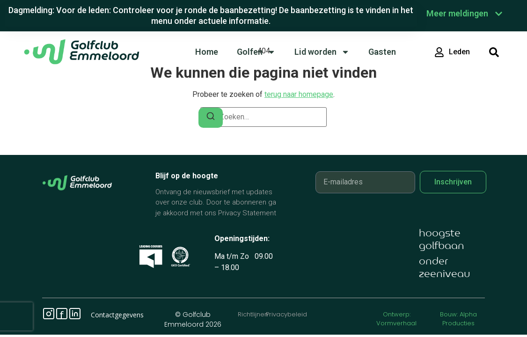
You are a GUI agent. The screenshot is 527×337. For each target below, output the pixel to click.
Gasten (382, 52)
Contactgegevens (117, 314)
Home (206, 52)
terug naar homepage (298, 94)
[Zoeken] (210, 118)
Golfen (256, 52)
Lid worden (322, 52)
